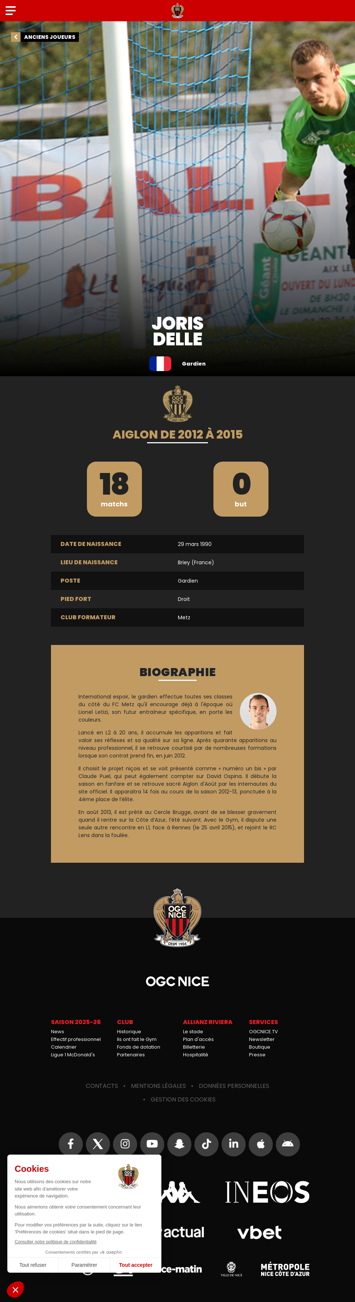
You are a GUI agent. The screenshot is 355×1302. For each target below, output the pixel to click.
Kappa (177, 1192)
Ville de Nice (231, 1269)
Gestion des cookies (183, 1099)
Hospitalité (195, 1054)
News (57, 1031)
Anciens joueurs (49, 37)
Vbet (259, 1232)
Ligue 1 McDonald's (73, 1054)
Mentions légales (158, 1086)
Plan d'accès (198, 1039)
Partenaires (131, 1054)
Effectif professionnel (76, 1039)
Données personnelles (234, 1086)
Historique (129, 1031)
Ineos (267, 1192)
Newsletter (262, 1039)
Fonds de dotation (138, 1047)
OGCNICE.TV (263, 1031)
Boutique (259, 1047)
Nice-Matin (177, 1269)
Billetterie (194, 1047)
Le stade (193, 1031)
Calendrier (64, 1047)
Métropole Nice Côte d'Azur (285, 1269)
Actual (177, 1232)
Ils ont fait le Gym (137, 1039)
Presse (257, 1054)
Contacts (102, 1086)
